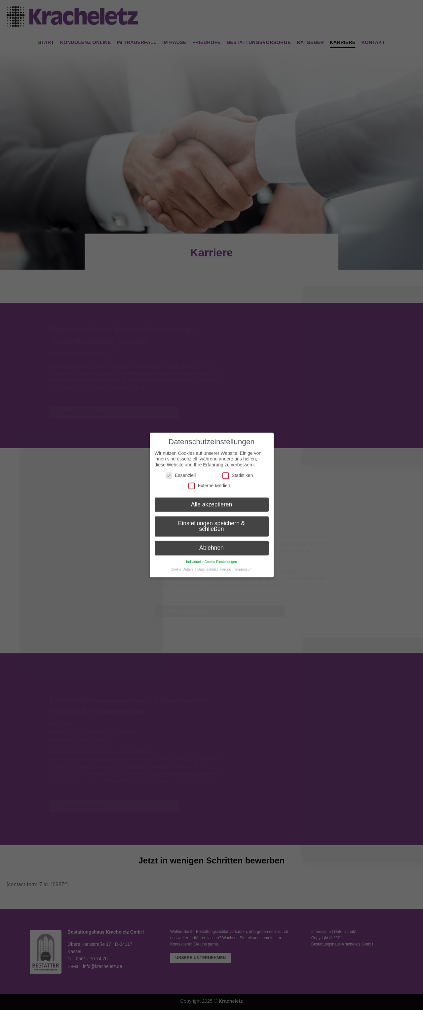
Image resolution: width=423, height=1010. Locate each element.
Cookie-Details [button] (182, 563)
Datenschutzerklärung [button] (214, 563)
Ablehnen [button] (211, 542)
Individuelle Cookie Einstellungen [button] (211, 556)
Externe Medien (209, 480)
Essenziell (181, 469)
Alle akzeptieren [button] (211, 498)
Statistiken (237, 469)
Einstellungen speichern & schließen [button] (211, 520)
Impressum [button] (243, 563)
